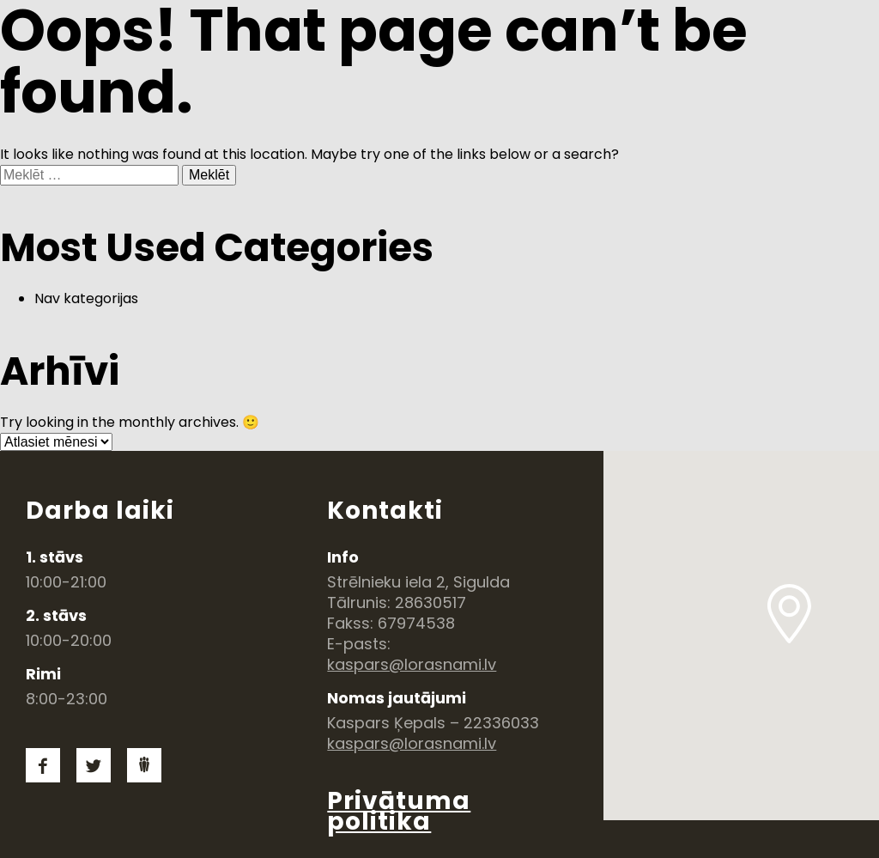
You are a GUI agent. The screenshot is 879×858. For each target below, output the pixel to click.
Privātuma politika (398, 811)
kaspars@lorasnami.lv (411, 664)
